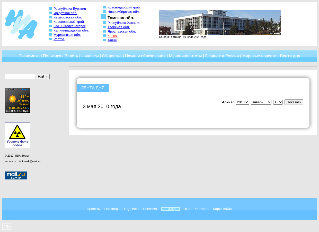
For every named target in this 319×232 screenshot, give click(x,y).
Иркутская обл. (65, 13)
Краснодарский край (124, 7)
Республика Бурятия (70, 9)
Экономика (29, 56)
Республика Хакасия (124, 23)
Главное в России (222, 56)
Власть (71, 56)
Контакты (201, 209)
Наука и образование (145, 56)
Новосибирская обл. (124, 12)
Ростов (59, 39)
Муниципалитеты (185, 56)
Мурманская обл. (67, 35)
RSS (187, 209)
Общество (112, 56)
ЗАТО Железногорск (69, 26)
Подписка (131, 209)
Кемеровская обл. (68, 17)
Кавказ (113, 36)
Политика (52, 56)
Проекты (93, 209)
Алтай (112, 40)
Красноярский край (69, 22)
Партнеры (112, 209)
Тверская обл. (119, 27)
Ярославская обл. (122, 31)
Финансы (90, 56)
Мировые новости (259, 56)
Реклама (150, 209)
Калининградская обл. (71, 30)
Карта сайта (222, 209)
